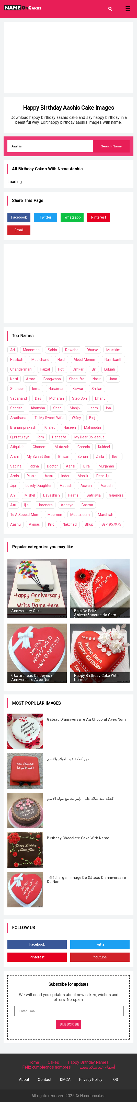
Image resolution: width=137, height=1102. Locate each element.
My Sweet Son (38, 456)
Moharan (56, 398)
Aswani (87, 486)
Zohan (82, 456)
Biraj (86, 466)
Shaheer (17, 389)
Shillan (97, 389)
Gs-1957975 (111, 524)
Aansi (70, 466)
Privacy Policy (90, 1079)
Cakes (53, 1062)
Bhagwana (52, 379)
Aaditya (67, 505)
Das (38, 398)
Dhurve (92, 350)
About (24, 1079)
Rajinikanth (113, 360)
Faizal (45, 369)
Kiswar (78, 389)
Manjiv (75, 408)
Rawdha (71, 350)
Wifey (76, 418)
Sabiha (15, 466)
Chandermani (21, 369)
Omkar (78, 369)
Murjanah (106, 466)
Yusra (32, 476)
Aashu (15, 524)
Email (19, 230)
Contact (44, 1079)
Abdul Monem (85, 360)
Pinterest (98, 217)
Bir (94, 369)
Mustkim (113, 350)
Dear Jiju (103, 476)
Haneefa (59, 437)
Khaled (49, 427)
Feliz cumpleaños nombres (46, 1067)
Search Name (111, 146)
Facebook (19, 217)
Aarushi (107, 486)
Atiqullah (17, 447)
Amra (30, 379)
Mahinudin (92, 427)
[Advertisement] (68, 57)
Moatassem (80, 515)
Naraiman (56, 389)
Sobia (52, 350)
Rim (41, 437)
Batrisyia (94, 495)
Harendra (45, 505)
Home (33, 1062)
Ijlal (26, 505)
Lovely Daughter (39, 486)
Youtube (100, 957)
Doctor (52, 466)
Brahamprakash (23, 427)
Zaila (100, 456)
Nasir (97, 379)
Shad (57, 408)
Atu (13, 505)
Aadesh (66, 486)
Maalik (83, 476)
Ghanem (40, 447)
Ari (12, 350)
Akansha (38, 408)
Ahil (13, 495)
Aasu (49, 476)
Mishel (30, 495)
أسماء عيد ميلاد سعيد (97, 1067)
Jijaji (13, 486)
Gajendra (116, 495)
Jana (113, 379)
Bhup (89, 524)
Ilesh (116, 456)
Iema (36, 389)
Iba (108, 408)
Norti (14, 379)
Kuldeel (104, 447)
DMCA (65, 1079)
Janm (93, 408)
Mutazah (62, 447)
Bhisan (63, 456)
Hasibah (16, 360)
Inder (65, 476)
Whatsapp (72, 217)
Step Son (79, 398)
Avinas (34, 524)
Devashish (51, 495)
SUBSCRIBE (69, 1024)
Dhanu (100, 398)
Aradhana (18, 418)
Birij (92, 418)
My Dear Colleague (89, 437)
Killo (51, 524)
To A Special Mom (24, 515)
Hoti (61, 369)
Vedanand (18, 398)
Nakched (70, 524)
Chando (83, 447)
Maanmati (31, 350)
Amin (14, 476)
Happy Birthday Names (88, 1062)
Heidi (61, 360)
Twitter (45, 217)
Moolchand (40, 360)
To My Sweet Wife (49, 418)
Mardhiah (105, 515)
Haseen (70, 427)
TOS (114, 1079)
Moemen (55, 515)
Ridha (34, 466)
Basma (87, 505)
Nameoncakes (93, 1095)
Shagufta (76, 379)
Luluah (109, 369)
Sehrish (16, 408)
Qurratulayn (19, 437)
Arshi (14, 456)
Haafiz (73, 495)
